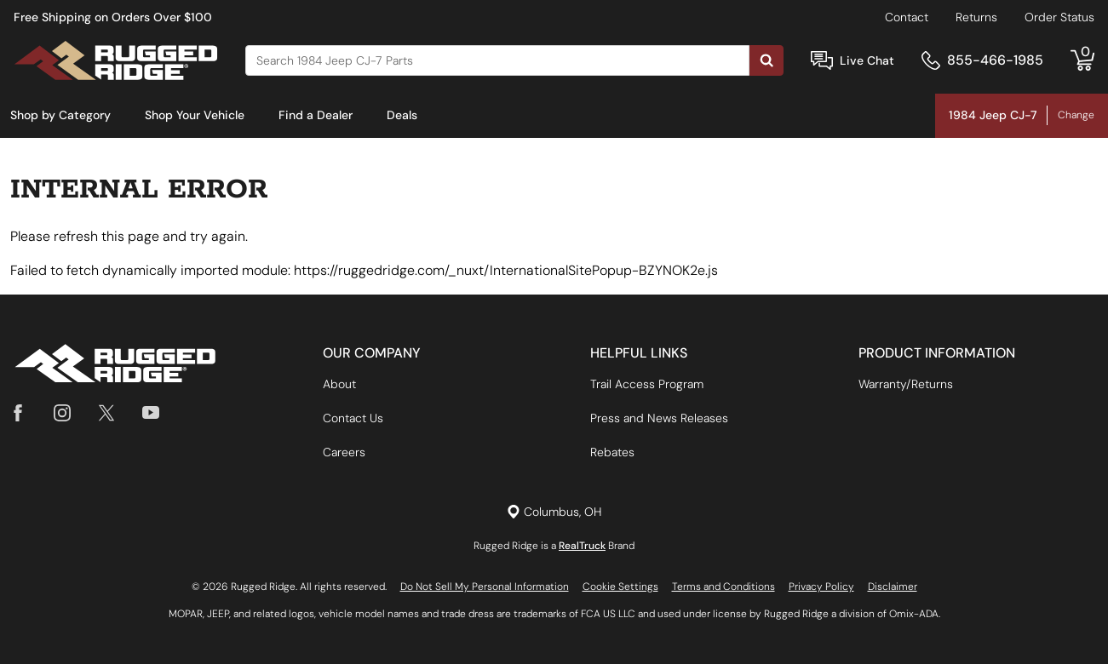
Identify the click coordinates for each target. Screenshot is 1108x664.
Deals (402, 115)
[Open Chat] (822, 61)
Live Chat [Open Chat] (867, 60)
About (339, 384)
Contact (906, 17)
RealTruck (582, 545)
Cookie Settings (620, 586)
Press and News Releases (659, 418)
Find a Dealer (315, 115)
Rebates (612, 452)
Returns (976, 17)
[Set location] (554, 512)
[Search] (497, 60)
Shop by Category (60, 115)
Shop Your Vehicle (194, 115)
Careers (344, 452)
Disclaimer (892, 586)
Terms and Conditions (723, 586)
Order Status (1059, 17)
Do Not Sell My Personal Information (484, 586)
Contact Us (353, 418)
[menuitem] (60, 116)
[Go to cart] (1082, 60)
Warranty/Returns (905, 384)
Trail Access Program (646, 384)
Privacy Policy (821, 586)
